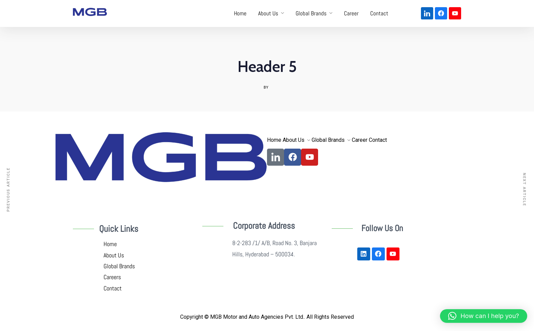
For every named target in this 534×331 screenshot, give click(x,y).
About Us (268, 13)
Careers (113, 277)
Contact (379, 13)
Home (240, 13)
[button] (483, 316)
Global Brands (311, 13)
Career (351, 13)
